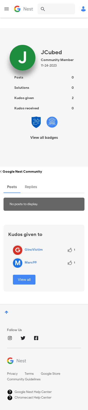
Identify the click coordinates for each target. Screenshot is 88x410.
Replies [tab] (31, 187)
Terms (29, 374)
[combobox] (56, 9)
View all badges (44, 137)
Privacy (12, 374)
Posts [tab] (12, 187)
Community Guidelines (24, 379)
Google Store (50, 374)
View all (24, 279)
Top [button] (6, 312)
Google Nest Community (23, 9)
